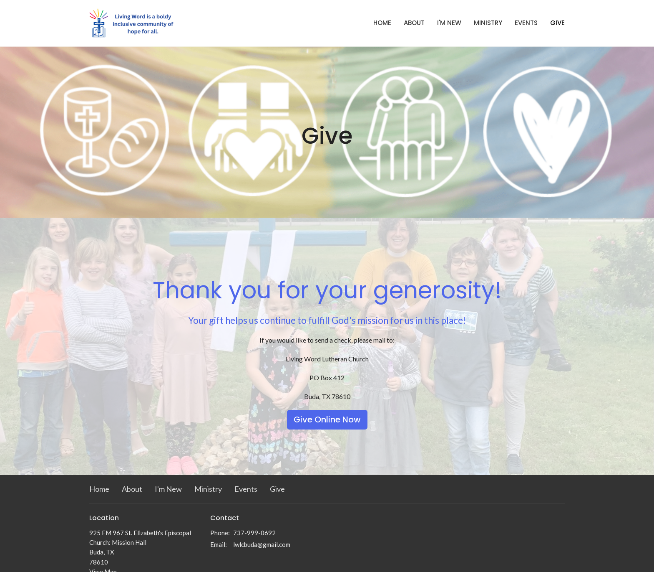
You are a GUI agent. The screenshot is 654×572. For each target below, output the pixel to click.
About (414, 22)
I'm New (449, 22)
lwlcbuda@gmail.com (261, 544)
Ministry (488, 22)
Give (557, 22)
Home (382, 22)
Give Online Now (327, 419)
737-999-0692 (254, 532)
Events (526, 22)
